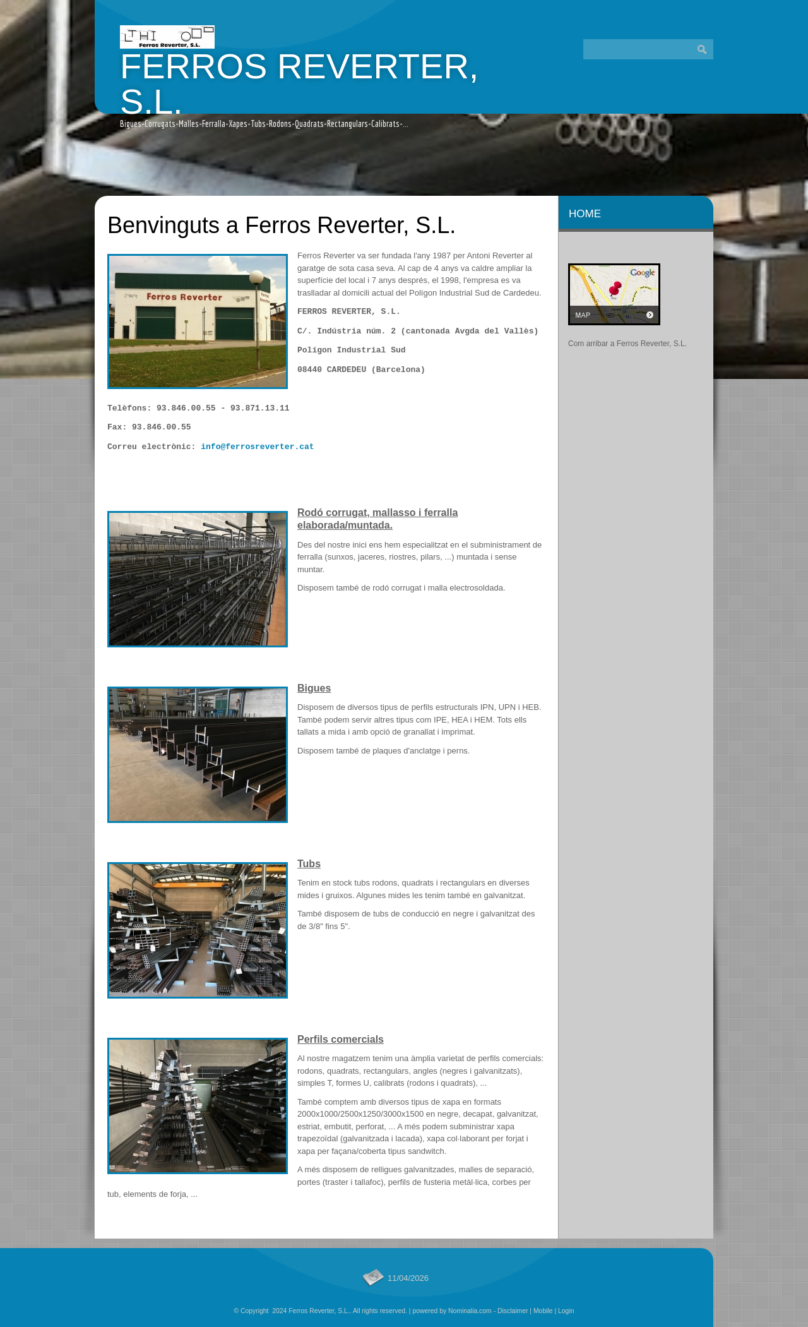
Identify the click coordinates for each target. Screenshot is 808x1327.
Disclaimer (512, 1310)
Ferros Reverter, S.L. (299, 83)
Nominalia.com (470, 1310)
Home (585, 214)
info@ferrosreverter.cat (257, 447)
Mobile (543, 1310)
